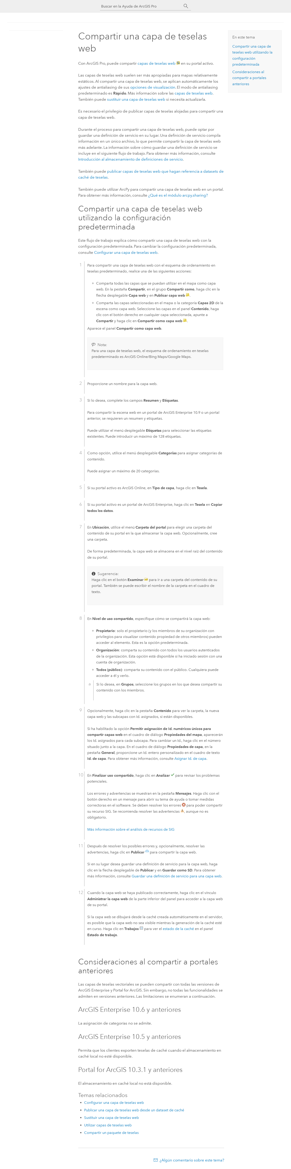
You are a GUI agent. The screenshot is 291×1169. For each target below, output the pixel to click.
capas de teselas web (157, 63)
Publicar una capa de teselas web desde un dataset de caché (134, 1110)
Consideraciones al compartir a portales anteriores (249, 78)
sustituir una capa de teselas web (136, 99)
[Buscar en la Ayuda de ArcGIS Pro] (141, 6)
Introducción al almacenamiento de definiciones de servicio (130, 159)
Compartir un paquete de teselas (111, 1132)
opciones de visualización (152, 87)
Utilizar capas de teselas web (108, 1125)
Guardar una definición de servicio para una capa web (176, 876)
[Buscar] (186, 6)
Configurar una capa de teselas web (126, 252)
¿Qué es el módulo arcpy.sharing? (178, 195)
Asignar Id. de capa (190, 758)
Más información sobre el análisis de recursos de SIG (130, 829)
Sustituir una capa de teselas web (111, 1117)
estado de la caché (178, 929)
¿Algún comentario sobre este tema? (192, 1160)
